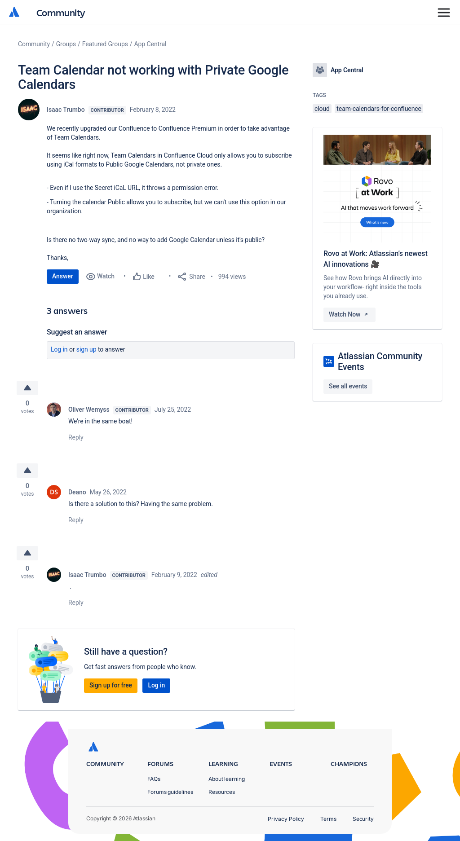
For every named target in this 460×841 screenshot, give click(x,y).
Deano (77, 492)
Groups (66, 44)
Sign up (86, 349)
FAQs (153, 778)
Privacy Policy (286, 818)
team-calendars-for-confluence (378, 108)
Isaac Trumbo (66, 109)
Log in (59, 349)
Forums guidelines (170, 791)
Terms (328, 818)
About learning (226, 778)
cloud (322, 108)
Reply (76, 437)
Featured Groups (105, 44)
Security (363, 818)
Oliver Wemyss (89, 409)
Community (60, 12)
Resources (221, 791)
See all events (348, 386)
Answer (62, 276)
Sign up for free (110, 685)
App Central (150, 44)
